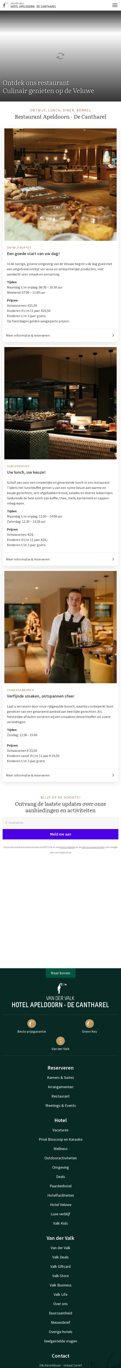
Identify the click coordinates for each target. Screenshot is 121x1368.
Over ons (60, 1303)
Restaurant (60, 1096)
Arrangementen (60, 1086)
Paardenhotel (61, 1185)
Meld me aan (60, 834)
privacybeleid (67, 847)
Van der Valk (60, 1044)
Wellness (61, 1148)
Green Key (89, 1026)
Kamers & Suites (60, 1077)
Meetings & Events (60, 1105)
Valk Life (60, 1294)
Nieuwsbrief (60, 1322)
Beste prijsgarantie (31, 1026)
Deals (60, 1176)
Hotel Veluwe (60, 1204)
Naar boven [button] (60, 972)
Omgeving (60, 1167)
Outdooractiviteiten (60, 1157)
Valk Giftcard (60, 1266)
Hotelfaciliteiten (60, 1195)
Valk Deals (60, 1257)
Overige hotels (60, 1331)
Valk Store (60, 1275)
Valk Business (61, 1285)
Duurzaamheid (60, 1313)
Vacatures (60, 1129)
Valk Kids (60, 1223)
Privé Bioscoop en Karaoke (60, 1139)
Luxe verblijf (60, 1213)
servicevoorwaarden (93, 847)
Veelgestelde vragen (60, 1341)
